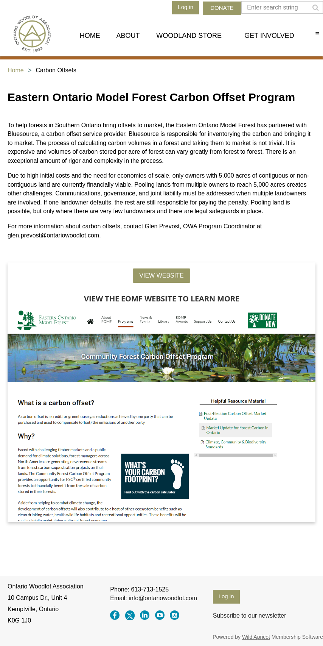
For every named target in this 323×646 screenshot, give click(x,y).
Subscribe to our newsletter (249, 615)
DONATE (221, 8)
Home (16, 70)
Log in (185, 7)
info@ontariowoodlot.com (163, 598)
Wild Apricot (256, 637)
